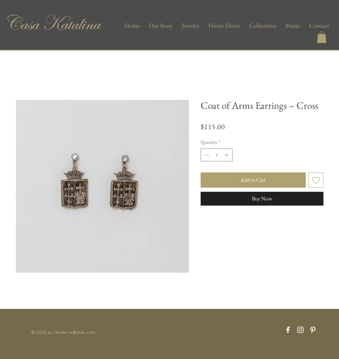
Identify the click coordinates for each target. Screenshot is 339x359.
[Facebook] (288, 329)
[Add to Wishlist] (316, 180)
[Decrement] (206, 155)
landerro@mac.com (74, 332)
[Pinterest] (313, 329)
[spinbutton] (216, 155)
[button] (322, 37)
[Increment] (227, 155)
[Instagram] (300, 329)
